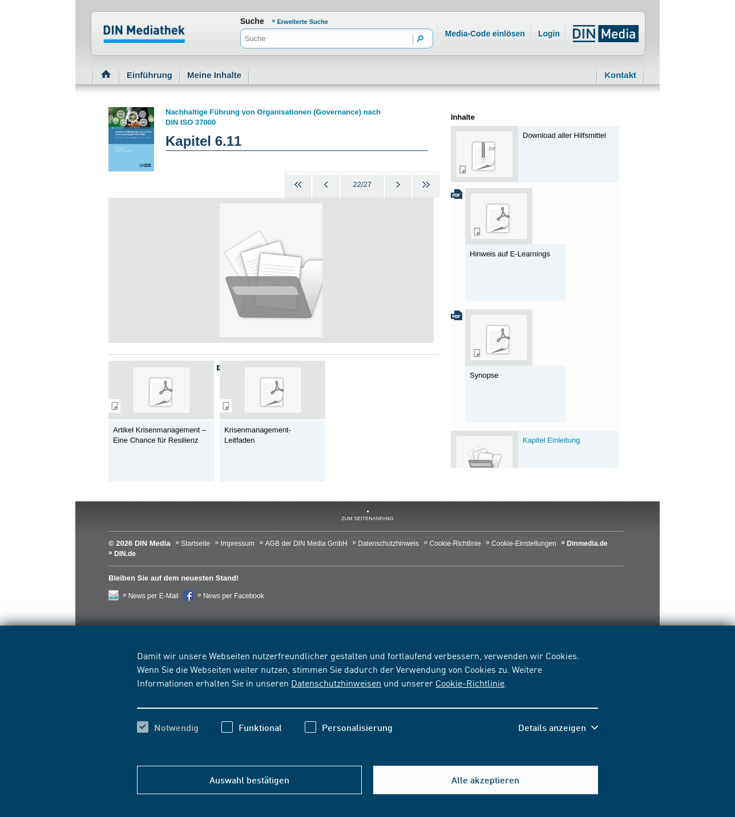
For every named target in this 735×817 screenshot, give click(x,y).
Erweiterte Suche (302, 21)
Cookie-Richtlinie (469, 682)
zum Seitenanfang (367, 518)
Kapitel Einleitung (551, 440)
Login (549, 33)
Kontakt (620, 75)
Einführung (149, 75)
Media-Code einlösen (485, 33)
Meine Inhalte (214, 75)
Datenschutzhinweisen (336, 682)
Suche (252, 21)
